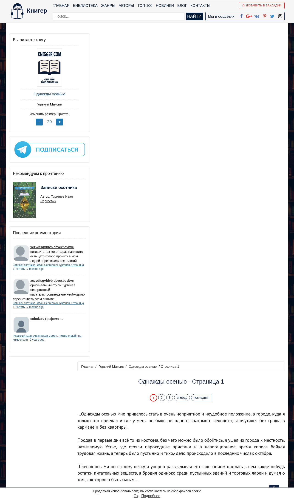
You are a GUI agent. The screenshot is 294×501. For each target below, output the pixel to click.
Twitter (150, 472)
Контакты (200, 6)
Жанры (108, 6)
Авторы (126, 6)
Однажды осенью (43, 94)
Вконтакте (154, 460)
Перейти (190, 408)
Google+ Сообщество (164, 454)
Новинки (165, 6)
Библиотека (85, 6)
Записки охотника (49, 187)
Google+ (153, 448)
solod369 (37, 325)
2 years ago (51, 345)
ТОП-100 (145, 6)
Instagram (153, 478)
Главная (61, 6)
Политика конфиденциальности (237, 448)
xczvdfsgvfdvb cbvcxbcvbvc (52, 244)
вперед (184, 69)
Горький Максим (44, 104)
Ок (136, 496)
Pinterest (152, 466)
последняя (203, 69)
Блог (182, 6)
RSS (149, 484)
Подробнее (150, 496)
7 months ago (48, 270)
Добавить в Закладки (262, 5)
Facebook (153, 442)
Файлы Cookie (222, 454)
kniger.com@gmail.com (240, 442)
